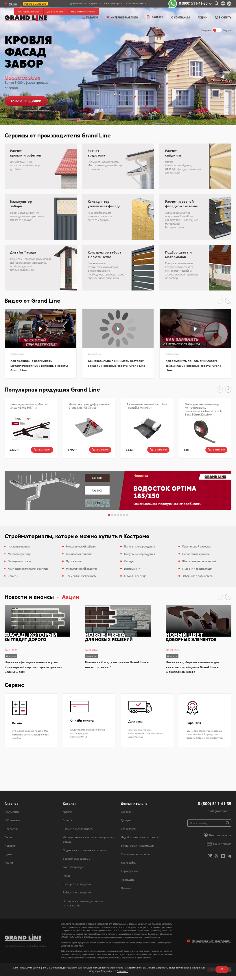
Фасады (129, 561)
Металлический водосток (81, 569)
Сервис (9, 837)
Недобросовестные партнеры (139, 837)
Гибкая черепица (135, 576)
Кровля (67, 812)
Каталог (90, 17)
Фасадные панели (19, 546)
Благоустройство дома (77, 884)
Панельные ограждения (139, 546)
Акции (202, 17)
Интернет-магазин (122, 17)
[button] (220, 301)
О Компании (13, 820)
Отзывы (126, 888)
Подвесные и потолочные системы (84, 850)
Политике (122, 970)
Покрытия (11, 829)
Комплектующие (73, 867)
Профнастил (74, 561)
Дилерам (126, 820)
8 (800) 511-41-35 (193, 3)
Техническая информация (137, 846)
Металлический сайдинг (81, 546)
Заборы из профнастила (197, 576)
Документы (12, 812)
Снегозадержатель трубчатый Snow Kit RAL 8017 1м (29, 405)
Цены (8, 854)
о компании (180, 17)
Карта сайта (128, 863)
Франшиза (127, 880)
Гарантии (127, 812)
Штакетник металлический (199, 561)
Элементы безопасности (81, 576)
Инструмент (132, 569)
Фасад (66, 876)
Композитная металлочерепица (28, 569)
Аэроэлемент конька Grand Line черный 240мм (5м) (147, 405)
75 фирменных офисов (22, 77)
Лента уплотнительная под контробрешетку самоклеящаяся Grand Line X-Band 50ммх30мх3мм (203, 409)
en (229, 3)
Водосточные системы (77, 858)
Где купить (223, 17)
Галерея (154, 17)
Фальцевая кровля (19, 561)
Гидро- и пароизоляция (197, 569)
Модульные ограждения (139, 554)
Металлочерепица (19, 554)
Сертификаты (129, 871)
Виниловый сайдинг (79, 554)
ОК (221, 969)
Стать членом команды (135, 854)
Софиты (13, 576)
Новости (10, 846)
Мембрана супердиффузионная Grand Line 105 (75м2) (89, 405)
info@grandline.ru (219, 811)
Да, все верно (55, 11)
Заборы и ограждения (77, 892)
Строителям (128, 829)
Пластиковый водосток (196, 546)
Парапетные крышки (196, 554)
